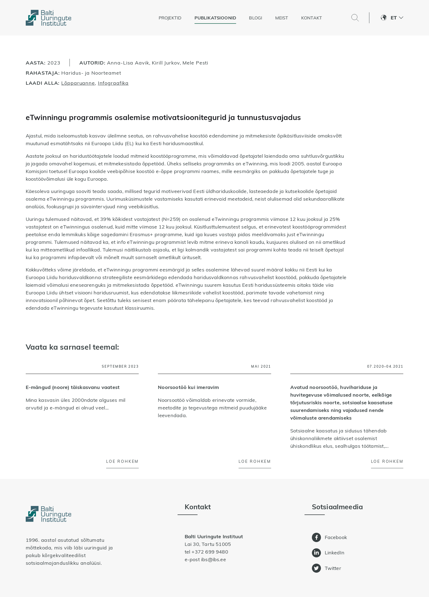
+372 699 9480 (210, 552)
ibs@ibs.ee (213, 559)
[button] (397, 17)
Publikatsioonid (215, 18)
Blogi (255, 18)
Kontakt (311, 18)
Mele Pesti (195, 63)
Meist (281, 18)
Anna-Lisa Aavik (128, 63)
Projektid (170, 18)
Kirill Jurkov (165, 63)
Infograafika (113, 83)
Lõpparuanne (78, 83)
